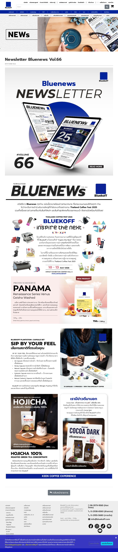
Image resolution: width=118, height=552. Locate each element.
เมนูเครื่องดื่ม (9, 515)
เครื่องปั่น (46, 15)
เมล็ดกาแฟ (11, 12)
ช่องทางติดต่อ (10, 534)
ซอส (84, 12)
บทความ (8, 513)
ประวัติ (8, 531)
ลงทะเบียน (110, 2)
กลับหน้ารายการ (59, 492)
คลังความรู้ (52, 2)
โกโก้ (43, 12)
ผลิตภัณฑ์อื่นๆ (94, 12)
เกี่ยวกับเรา (91, 2)
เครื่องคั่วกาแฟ (35, 15)
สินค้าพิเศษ (106, 12)
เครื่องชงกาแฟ (12, 15)
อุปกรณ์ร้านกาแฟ (98, 15)
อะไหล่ (107, 15)
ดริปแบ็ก (22, 12)
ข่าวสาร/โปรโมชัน (44, 2)
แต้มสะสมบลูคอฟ (34, 2)
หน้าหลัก (26, 2)
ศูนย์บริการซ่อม (72, 2)
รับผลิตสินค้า (81, 2)
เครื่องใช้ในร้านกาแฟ (58, 15)
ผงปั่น (66, 12)
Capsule (8, 525)
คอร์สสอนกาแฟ (63, 2)
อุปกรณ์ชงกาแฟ (85, 15)
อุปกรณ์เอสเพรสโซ (71, 15)
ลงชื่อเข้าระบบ (103, 2)
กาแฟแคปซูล (33, 12)
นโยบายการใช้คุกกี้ (31, 544)
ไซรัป (75, 12)
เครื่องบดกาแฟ (24, 15)
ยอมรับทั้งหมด (107, 543)
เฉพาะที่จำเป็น (94, 543)
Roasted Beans (10, 527)
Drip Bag (8, 522)
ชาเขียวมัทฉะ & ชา (55, 12)
